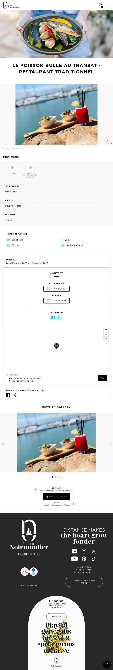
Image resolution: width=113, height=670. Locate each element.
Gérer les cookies (29, 585)
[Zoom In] (106, 329)
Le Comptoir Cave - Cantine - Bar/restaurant (56, 490)
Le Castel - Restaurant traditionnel (56, 505)
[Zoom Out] (106, 334)
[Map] (56, 348)
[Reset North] (106, 338)
